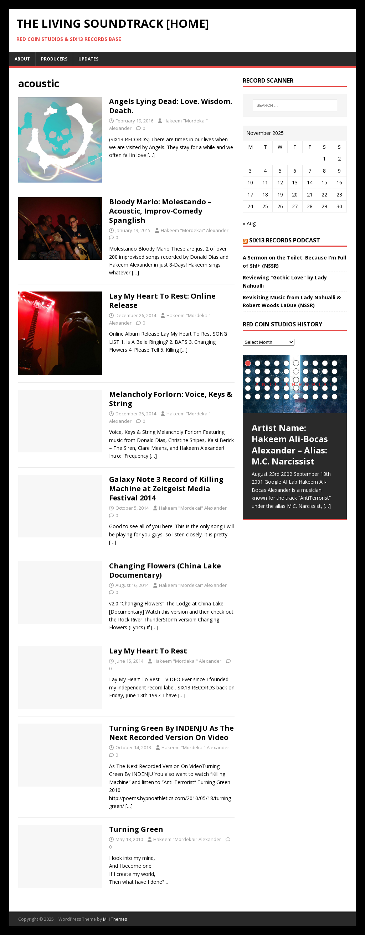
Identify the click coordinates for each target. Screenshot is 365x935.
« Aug (249, 223)
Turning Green (136, 829)
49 (325, 397)
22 (258, 380)
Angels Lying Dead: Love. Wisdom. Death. (170, 105)
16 (296, 371)
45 (286, 397)
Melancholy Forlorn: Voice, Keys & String (170, 398)
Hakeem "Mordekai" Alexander (194, 230)
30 (334, 380)
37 (306, 388)
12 (258, 371)
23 (267, 380)
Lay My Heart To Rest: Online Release (162, 300)
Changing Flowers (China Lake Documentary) (165, 570)
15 (286, 371)
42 (258, 397)
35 (286, 388)
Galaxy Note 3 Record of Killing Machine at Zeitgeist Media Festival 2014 (166, 488)
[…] (151, 155)
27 (306, 380)
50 (334, 397)
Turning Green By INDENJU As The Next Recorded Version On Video (171, 732)
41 (248, 397)
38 (315, 388)
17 (306, 371)
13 (267, 371)
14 (277, 371)
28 (315, 380)
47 (306, 397)
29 (325, 380)
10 (334, 363)
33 (267, 388)
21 (248, 380)
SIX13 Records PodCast (284, 240)
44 (277, 397)
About (22, 59)
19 (325, 371)
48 (315, 397)
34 (277, 388)
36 (296, 388)
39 (325, 388)
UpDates (88, 59)
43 (267, 397)
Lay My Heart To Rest (148, 651)
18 (315, 371)
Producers (54, 59)
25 (286, 380)
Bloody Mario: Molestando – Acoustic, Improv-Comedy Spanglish (160, 211)
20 (334, 371)
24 (277, 380)
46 (296, 397)
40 (334, 388)
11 (248, 371)
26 (296, 380)
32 (258, 388)
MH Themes (115, 919)
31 (248, 388)
